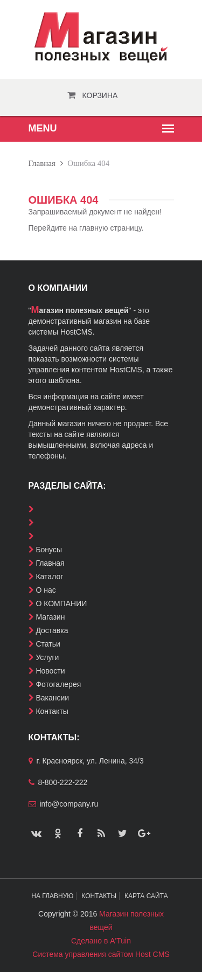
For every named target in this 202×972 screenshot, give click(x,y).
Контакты (52, 711)
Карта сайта (146, 896)
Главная (42, 163)
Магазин (50, 617)
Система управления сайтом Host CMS (100, 954)
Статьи (48, 644)
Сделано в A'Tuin (101, 940)
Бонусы (49, 549)
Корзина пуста (100, 98)
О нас (45, 590)
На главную (52, 896)
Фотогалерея (58, 684)
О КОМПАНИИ (61, 603)
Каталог (49, 576)
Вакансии (52, 697)
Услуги (47, 657)
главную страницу (110, 228)
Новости (50, 670)
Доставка (52, 630)
